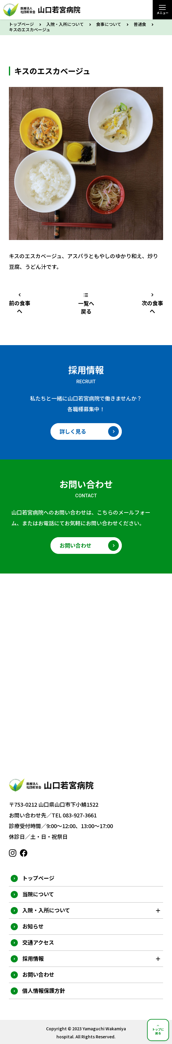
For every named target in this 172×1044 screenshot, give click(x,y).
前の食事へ (19, 307)
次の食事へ (152, 307)
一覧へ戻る (86, 307)
